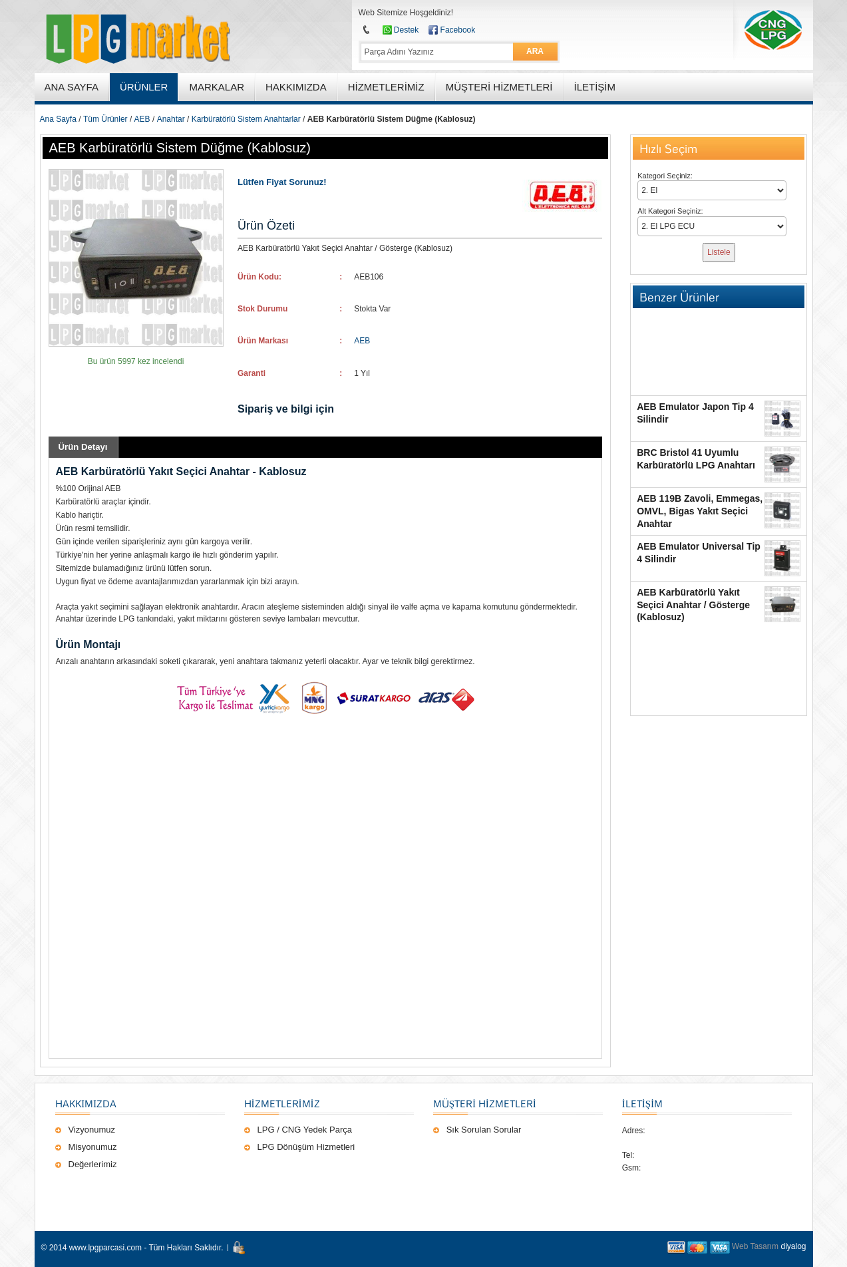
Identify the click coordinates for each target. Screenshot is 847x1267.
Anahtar (171, 119)
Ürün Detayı (83, 447)
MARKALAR (216, 86)
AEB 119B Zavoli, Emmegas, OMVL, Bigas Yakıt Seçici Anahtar (699, 511)
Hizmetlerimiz (282, 1103)
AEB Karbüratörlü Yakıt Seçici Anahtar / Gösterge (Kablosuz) (693, 605)
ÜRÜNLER (144, 86)
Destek (406, 30)
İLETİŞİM (642, 1103)
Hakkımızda (85, 1103)
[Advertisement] (325, 889)
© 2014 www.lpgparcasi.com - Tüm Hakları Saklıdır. (132, 1247)
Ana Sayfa (58, 119)
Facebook (458, 30)
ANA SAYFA (71, 86)
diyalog (793, 1246)
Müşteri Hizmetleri (484, 1103)
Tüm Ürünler (105, 119)
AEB (142, 119)
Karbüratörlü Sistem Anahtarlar (246, 119)
